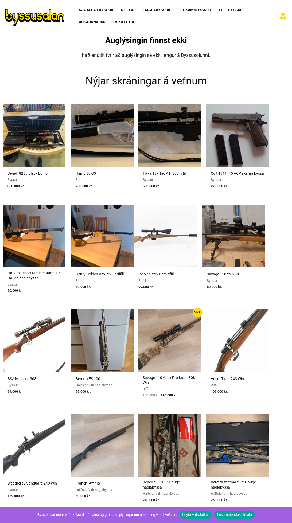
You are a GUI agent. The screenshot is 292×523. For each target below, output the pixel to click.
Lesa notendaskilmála (234, 515)
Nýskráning (217, 421)
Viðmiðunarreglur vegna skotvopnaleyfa (141, 443)
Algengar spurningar (224, 413)
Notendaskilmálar (222, 406)
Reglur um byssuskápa (126, 436)
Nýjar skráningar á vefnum (146, 76)
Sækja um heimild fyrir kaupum (134, 406)
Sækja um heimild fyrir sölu (131, 413)
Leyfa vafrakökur (195, 515)
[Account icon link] (283, 14)
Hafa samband (219, 436)
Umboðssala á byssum (126, 421)
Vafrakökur (216, 428)
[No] (285, 514)
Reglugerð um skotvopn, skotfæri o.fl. (140, 428)
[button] (171, 10)
